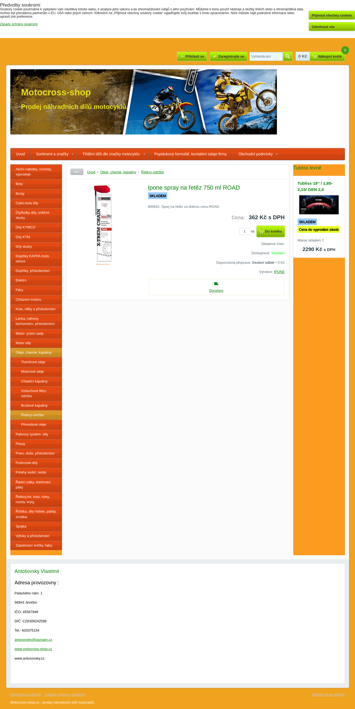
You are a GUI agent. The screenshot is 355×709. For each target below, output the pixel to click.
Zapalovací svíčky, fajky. (34, 545)
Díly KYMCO (26, 227)
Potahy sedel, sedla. (31, 472)
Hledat (287, 56)
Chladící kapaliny (34, 381)
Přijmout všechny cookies (332, 15)
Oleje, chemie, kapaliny (34, 352)
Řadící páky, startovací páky (33, 484)
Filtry (19, 290)
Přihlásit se (195, 56)
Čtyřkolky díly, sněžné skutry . (33, 215)
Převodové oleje (33, 424)
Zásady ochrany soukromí (65, 694)
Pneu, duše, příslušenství (35, 453)
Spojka (21, 526)
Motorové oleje (32, 371)
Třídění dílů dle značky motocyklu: (111, 154)
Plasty (20, 444)
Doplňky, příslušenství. (33, 271)
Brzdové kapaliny (34, 405)
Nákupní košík (330, 56)
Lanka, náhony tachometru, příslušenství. (36, 321)
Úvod (20, 154)
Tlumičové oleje (33, 362)
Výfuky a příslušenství (33, 536)
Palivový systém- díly (32, 434)
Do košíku (273, 231)
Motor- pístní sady (30, 333)
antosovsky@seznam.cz (33, 640)
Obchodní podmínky (256, 154)
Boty (19, 184)
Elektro (21, 280)
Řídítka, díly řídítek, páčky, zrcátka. (36, 514)
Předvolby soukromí (25, 694)
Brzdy (20, 194)
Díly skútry (24, 246)
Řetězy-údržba (32, 415)
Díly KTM (23, 237)
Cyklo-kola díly (27, 203)
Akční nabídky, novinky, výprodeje (34, 171)
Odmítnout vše (323, 27)
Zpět (76, 172)
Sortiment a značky (52, 154)
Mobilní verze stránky (328, 694)
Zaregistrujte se (231, 56)
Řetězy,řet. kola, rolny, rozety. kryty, (33, 499)
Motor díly (23, 343)
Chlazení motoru (28, 299)
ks (248, 231)
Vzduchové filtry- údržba (34, 393)
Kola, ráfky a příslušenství (36, 309)
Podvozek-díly (27, 463)
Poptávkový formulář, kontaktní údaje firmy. (190, 154)
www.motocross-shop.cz (33, 649)
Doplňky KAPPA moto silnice (32, 258)
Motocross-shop (56, 92)
